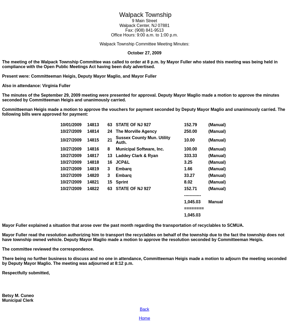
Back (144, 309)
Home (144, 318)
